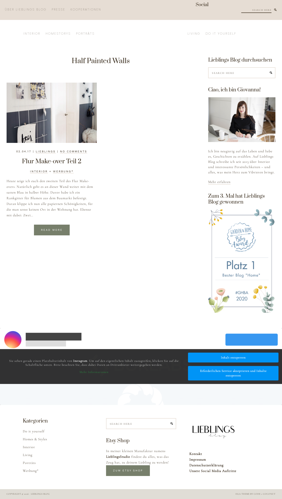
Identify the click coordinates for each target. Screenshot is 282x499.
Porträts (29, 463)
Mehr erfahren (219, 182)
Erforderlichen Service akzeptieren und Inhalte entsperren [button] (233, 373)
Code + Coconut (264, 494)
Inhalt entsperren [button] (233, 357)
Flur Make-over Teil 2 (52, 161)
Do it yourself (33, 431)
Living (27, 455)
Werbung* (63, 171)
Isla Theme (243, 494)
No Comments (73, 151)
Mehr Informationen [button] (94, 372)
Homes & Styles (35, 439)
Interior (39, 171)
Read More (52, 229)
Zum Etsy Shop (128, 470)
